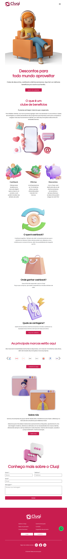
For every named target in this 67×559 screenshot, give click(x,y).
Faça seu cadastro (33, 332)
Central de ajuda (41, 523)
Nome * (7, 472)
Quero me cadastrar (33, 90)
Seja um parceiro (23, 526)
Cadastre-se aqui (33, 366)
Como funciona (22, 529)
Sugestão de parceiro (42, 529)
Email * (7, 478)
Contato (38, 526)
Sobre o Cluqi (22, 523)
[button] (59, 358)
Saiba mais (33, 433)
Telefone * (37, 472)
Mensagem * (8, 484)
